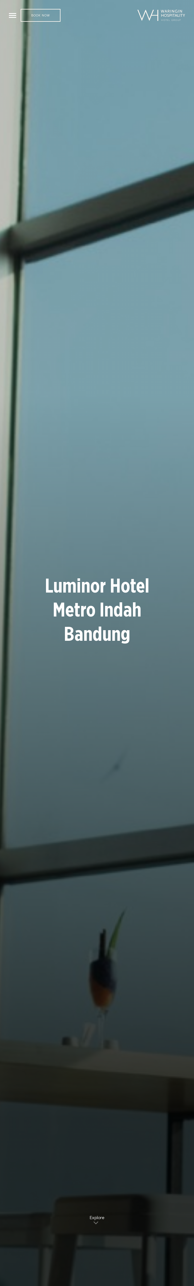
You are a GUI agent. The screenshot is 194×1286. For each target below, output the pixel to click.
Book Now (40, 15)
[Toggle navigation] (12, 15)
